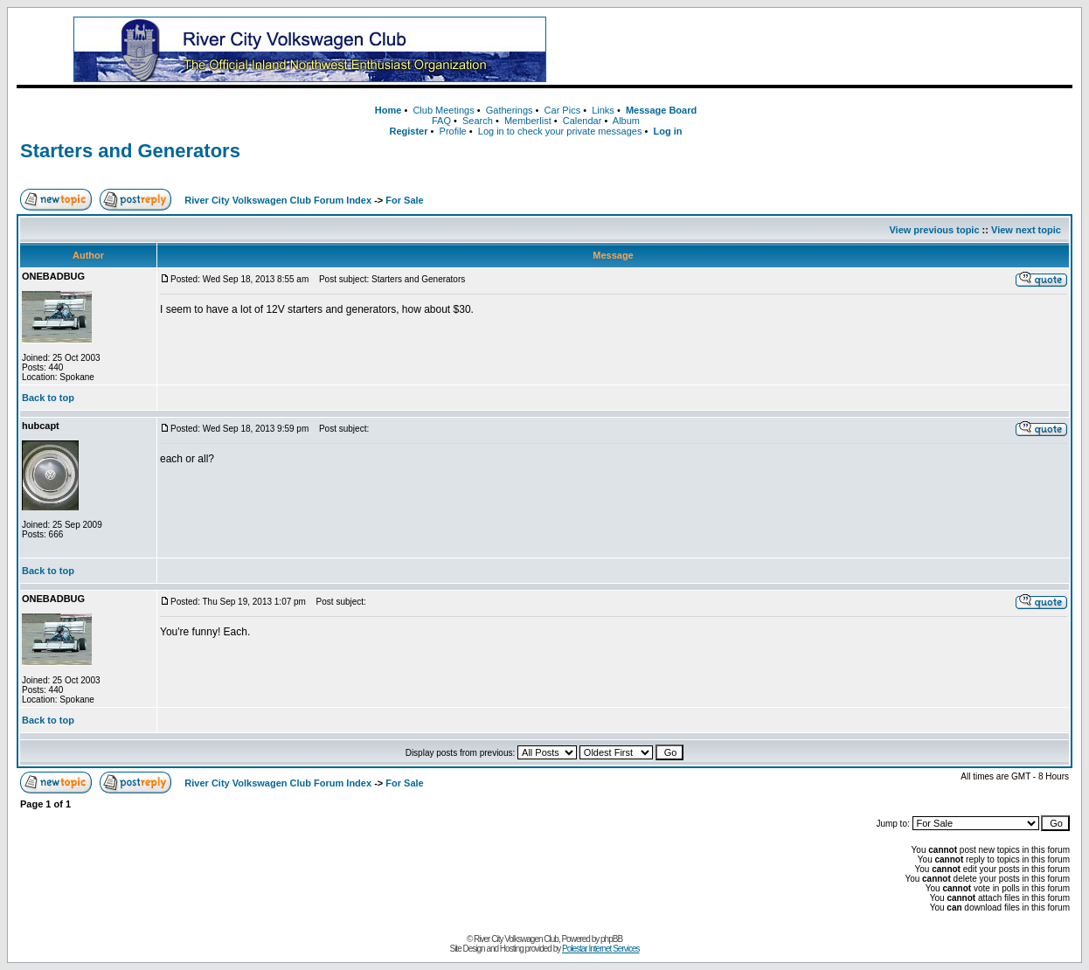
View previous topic (934, 230)
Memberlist (527, 120)
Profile (453, 131)
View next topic (1026, 230)
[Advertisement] (831, 50)
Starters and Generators (130, 151)
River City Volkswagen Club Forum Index (277, 200)
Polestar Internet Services (601, 948)
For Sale (404, 200)
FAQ (441, 120)
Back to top (48, 397)
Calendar (582, 120)
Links (603, 110)
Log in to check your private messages (560, 131)
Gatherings (509, 110)
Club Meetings (443, 110)
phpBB (611, 939)
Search (477, 120)
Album (626, 120)
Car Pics (562, 110)
